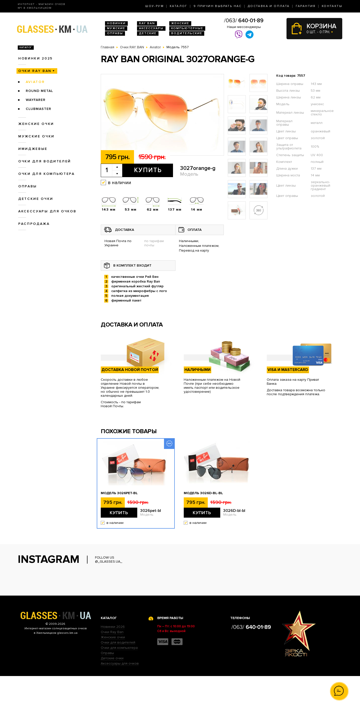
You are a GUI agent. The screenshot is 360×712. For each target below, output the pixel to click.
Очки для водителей (44, 161)
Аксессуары (151, 28)
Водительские (186, 33)
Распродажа (34, 224)
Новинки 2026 (113, 663)
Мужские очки (36, 136)
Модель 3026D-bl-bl (203, 493)
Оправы (115, 33)
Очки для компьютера (46, 174)
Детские (147, 33)
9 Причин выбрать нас (218, 6)
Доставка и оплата (269, 6)
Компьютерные (187, 28)
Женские (180, 23)
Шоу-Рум (154, 6)
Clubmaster (38, 109)
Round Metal (39, 91)
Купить (148, 170)
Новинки (116, 23)
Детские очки (35, 199)
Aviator (35, 82)
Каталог (179, 6)
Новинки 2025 (35, 58)
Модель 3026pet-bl (119, 493)
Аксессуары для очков (47, 211)
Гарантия (306, 6)
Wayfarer (36, 100)
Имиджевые (33, 149)
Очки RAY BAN (35, 71)
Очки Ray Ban (112, 668)
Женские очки (36, 124)
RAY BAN (147, 23)
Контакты (332, 6)
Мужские (116, 28)
